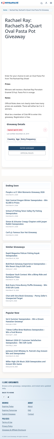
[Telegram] (8, 397)
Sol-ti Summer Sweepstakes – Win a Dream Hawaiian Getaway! (25, 320)
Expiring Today (8, 406)
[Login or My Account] (46, 3)
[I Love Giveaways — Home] (10, 3)
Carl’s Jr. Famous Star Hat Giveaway (21, 232)
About (30, 406)
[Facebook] (4, 397)
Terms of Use (7, 422)
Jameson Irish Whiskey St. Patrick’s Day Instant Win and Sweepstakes (26, 352)
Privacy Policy (7, 426)
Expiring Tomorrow (9, 410)
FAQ (29, 410)
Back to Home (8, 393)
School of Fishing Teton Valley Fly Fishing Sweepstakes (24, 212)
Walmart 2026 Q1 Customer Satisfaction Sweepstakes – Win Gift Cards (23, 341)
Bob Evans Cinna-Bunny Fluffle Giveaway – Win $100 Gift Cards (26, 286)
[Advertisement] (27, 56)
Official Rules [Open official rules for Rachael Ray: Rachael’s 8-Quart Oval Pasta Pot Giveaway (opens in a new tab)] (27, 153)
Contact (31, 414)
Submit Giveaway (8, 414)
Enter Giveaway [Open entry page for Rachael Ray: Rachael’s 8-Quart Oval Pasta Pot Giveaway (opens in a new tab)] (27, 148)
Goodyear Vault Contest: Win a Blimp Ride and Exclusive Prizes (26, 275)
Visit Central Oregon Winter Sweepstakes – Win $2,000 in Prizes (27, 201)
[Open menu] (51, 3)
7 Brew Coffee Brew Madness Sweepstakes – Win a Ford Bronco (25, 331)
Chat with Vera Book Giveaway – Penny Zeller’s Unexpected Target (26, 297)
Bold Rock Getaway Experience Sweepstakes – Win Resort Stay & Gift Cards (26, 265)
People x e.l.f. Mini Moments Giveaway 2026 (25, 192)
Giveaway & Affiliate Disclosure (14, 430)
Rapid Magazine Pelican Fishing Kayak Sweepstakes (23, 254)
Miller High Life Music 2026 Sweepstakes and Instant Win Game (26, 362)
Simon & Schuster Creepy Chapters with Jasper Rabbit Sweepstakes (26, 222)
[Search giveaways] (41, 3)
